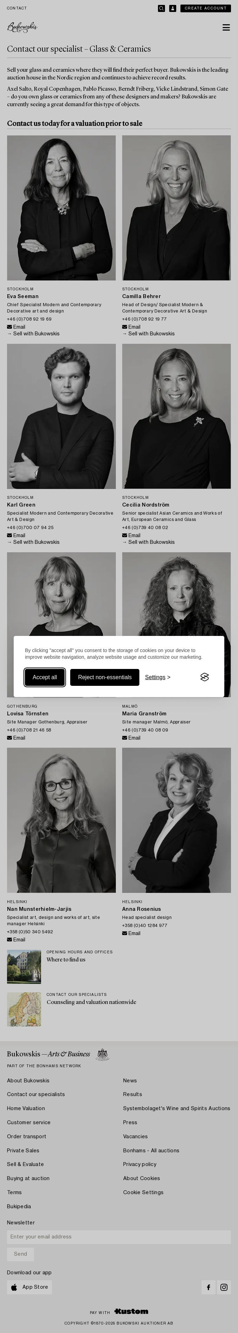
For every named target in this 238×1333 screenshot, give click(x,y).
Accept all (45, 677)
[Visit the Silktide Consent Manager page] (204, 677)
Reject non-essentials (105, 677)
